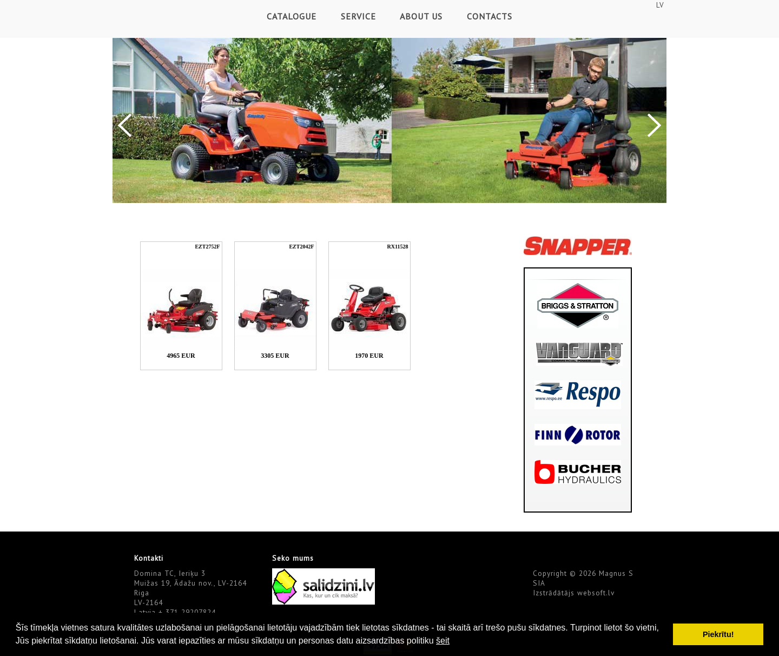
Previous (124, 125)
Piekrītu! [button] (718, 634)
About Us (421, 16)
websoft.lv (596, 593)
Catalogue (291, 16)
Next (654, 125)
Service (358, 16)
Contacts (489, 16)
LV (660, 5)
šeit (443, 640)
